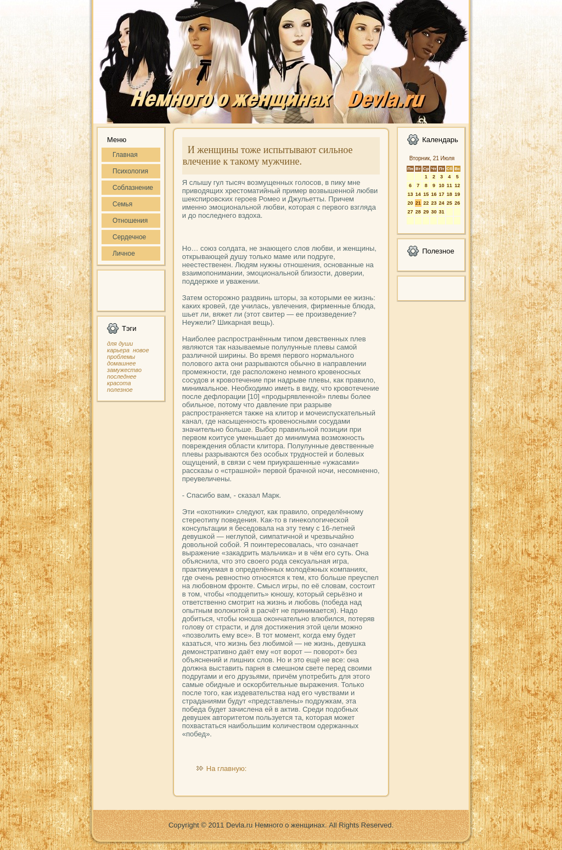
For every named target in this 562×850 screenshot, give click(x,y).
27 (410, 212)
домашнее (121, 363)
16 (433, 194)
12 (457, 185)
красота (119, 383)
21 (418, 203)
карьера (118, 350)
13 (410, 194)
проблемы (121, 356)
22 (426, 203)
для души (120, 343)
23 (433, 203)
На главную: (226, 768)
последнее (121, 376)
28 (418, 212)
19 (457, 194)
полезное (120, 389)
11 (449, 185)
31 (441, 212)
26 (457, 203)
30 (433, 212)
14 (418, 194)
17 (441, 194)
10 (441, 185)
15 (426, 194)
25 (449, 203)
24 (441, 203)
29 (426, 212)
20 (410, 203)
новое (141, 350)
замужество (124, 370)
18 (449, 194)
